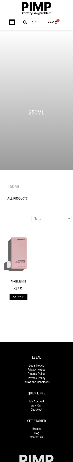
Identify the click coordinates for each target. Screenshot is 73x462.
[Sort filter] (51, 218)
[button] (12, 22)
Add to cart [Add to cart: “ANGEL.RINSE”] (18, 296)
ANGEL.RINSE (18, 281)
